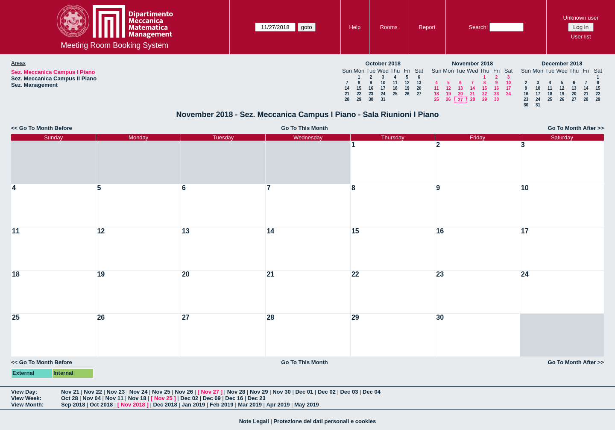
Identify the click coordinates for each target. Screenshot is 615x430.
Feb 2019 (222, 404)
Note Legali (254, 421)
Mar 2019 (250, 404)
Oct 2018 (101, 404)
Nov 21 (70, 392)
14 (347, 88)
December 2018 (562, 63)
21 (347, 93)
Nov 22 (93, 392)
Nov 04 (91, 398)
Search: (478, 27)
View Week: (26, 398)
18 (394, 88)
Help (354, 27)
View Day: (24, 392)
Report (427, 27)
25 (394, 93)
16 (371, 88)
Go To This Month (304, 128)
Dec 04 (372, 392)
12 (406, 82)
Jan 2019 (193, 404)
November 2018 (472, 63)
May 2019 (306, 404)
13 (418, 82)
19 (406, 88)
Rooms (389, 27)
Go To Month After (572, 128)
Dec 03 (349, 392)
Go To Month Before (45, 128)
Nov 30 (281, 392)
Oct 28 (69, 398)
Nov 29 (259, 392)
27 (418, 93)
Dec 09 (212, 398)
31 (383, 99)
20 (418, 88)
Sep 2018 (73, 404)
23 (371, 93)
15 (359, 88)
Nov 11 (114, 398)
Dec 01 (304, 392)
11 (394, 82)
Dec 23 (257, 398)
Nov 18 (137, 398)
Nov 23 (116, 392)
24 (383, 93)
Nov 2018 (133, 404)
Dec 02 (327, 392)
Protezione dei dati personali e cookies (324, 421)
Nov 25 (161, 392)
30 (371, 99)
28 (347, 99)
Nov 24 (138, 392)
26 (406, 93)
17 (383, 88)
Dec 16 (234, 398)
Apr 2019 (278, 404)
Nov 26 (184, 392)
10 (383, 82)
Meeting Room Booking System (114, 45)
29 (359, 99)
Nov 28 (236, 392)
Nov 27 (210, 392)
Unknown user (581, 18)
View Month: (27, 404)
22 (359, 93)
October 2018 (383, 63)
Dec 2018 (165, 404)
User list (581, 36)
